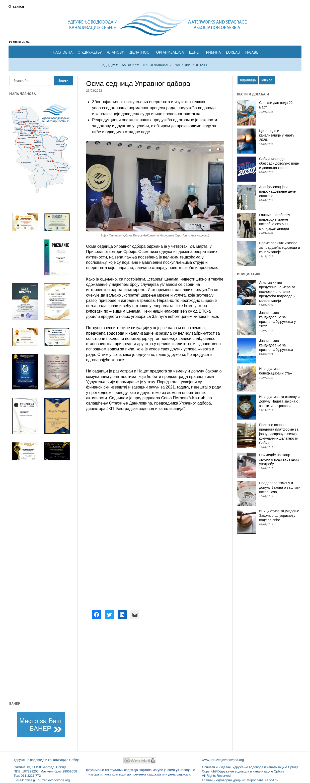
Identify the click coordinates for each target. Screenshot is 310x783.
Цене (194, 52)
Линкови (183, 65)
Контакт (200, 65)
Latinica (266, 80)
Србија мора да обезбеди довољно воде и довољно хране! (279, 163)
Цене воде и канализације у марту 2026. (276, 135)
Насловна (62, 52)
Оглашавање (161, 65)
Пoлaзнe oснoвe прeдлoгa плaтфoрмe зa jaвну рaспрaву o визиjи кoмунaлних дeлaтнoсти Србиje (278, 434)
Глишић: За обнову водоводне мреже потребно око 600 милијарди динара (274, 221)
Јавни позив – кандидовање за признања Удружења (276, 345)
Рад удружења (113, 65)
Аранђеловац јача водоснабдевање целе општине (277, 191)
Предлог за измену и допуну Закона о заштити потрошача (279, 487)
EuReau (233, 52)
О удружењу (90, 52)
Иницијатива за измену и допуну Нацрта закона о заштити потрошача (279, 401)
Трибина (212, 52)
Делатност (140, 52)
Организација (170, 52)
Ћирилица (248, 80)
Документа (138, 65)
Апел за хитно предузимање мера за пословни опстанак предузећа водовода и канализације (277, 292)
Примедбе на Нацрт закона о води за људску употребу (279, 459)
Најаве (251, 52)
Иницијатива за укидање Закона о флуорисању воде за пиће (279, 515)
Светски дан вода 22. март (276, 105)
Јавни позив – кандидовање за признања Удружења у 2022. (277, 319)
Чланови (116, 52)
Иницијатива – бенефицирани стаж (275, 371)
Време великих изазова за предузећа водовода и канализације (279, 247)
